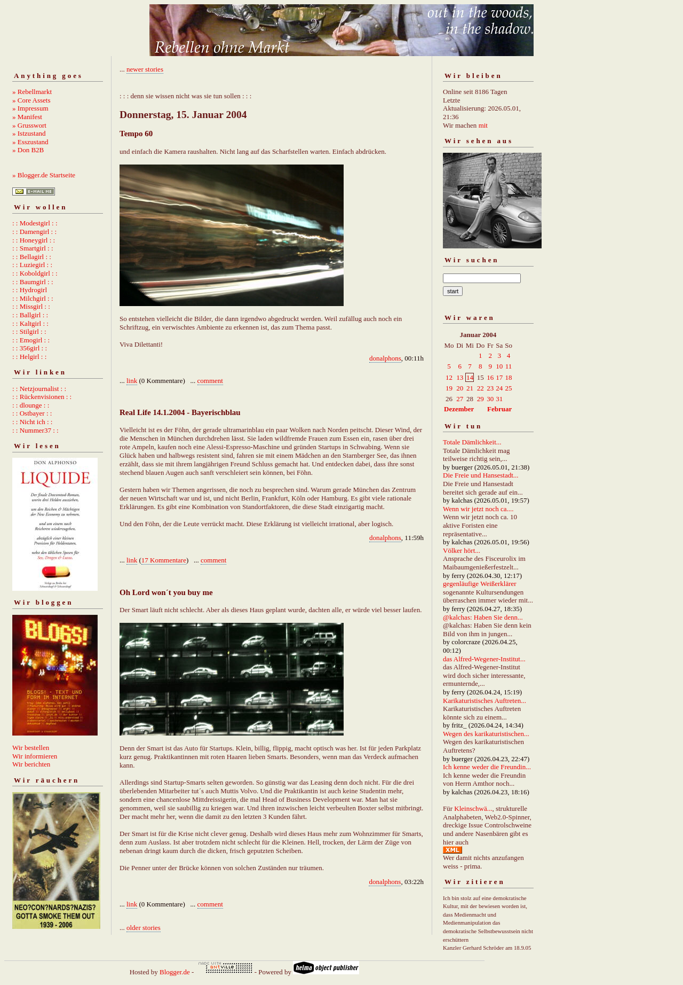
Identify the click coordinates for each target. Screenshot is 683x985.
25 (508, 388)
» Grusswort (29, 125)
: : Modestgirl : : (35, 223)
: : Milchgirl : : (32, 298)
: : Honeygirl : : (33, 240)
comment (210, 381)
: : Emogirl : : (31, 340)
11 (508, 366)
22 (480, 388)
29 (480, 399)
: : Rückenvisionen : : (42, 397)
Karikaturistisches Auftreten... (484, 701)
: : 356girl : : (29, 348)
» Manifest (27, 117)
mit (483, 125)
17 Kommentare (163, 560)
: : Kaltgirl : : (30, 323)
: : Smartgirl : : (32, 248)
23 (490, 388)
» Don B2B (28, 150)
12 (449, 377)
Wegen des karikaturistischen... (486, 734)
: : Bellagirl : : (31, 257)
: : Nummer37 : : (35, 430)
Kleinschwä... (473, 808)
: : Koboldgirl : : (35, 273)
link (131, 381)
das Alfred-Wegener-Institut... (484, 659)
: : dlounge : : (30, 405)
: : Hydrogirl (29, 290)
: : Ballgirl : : (30, 315)
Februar (499, 409)
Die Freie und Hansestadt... (481, 475)
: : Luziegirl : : (32, 265)
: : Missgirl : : (31, 306)
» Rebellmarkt (32, 92)
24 (499, 388)
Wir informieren (34, 756)
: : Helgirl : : (29, 357)
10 (499, 366)
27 (459, 399)
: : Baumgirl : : (32, 282)
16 (490, 377)
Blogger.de (175, 972)
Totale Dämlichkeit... (472, 442)
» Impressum (30, 108)
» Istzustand (28, 133)
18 (508, 377)
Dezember (459, 409)
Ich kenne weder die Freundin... (487, 767)
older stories (143, 928)
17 (499, 377)
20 (459, 388)
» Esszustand (30, 142)
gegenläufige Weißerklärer (480, 584)
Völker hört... (461, 550)
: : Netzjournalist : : (39, 389)
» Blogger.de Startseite (43, 175)
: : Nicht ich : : (32, 422)
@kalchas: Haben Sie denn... (483, 617)
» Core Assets (31, 100)
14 (469, 377)
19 (449, 388)
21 (469, 388)
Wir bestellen (30, 748)
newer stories (144, 69)
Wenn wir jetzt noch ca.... (478, 509)
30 (490, 399)
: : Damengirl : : (34, 232)
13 (459, 377)
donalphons (385, 358)
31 (499, 399)
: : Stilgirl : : (29, 331)
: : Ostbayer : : (32, 413)
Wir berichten (31, 764)
